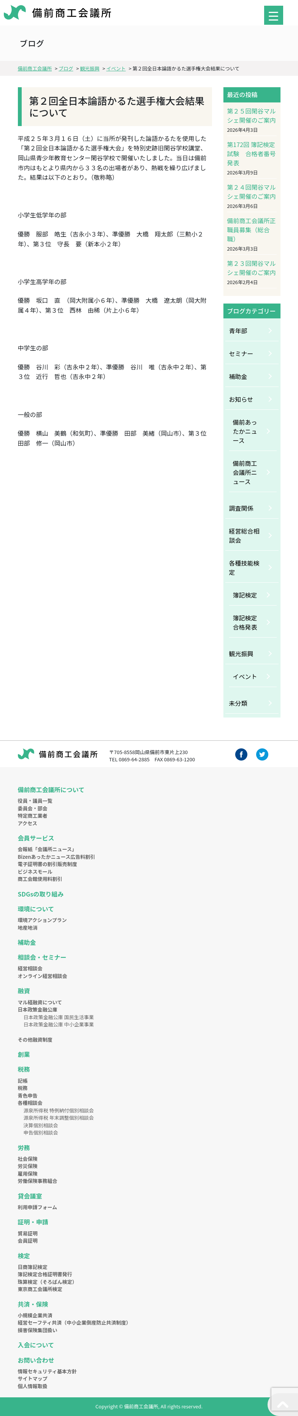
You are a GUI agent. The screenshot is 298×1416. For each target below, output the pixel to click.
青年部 (238, 330)
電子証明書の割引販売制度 (47, 864)
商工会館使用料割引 (40, 878)
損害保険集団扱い (37, 1330)
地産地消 (28, 927)
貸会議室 (30, 1195)
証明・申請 (33, 1221)
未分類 (238, 703)
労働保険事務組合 (37, 1180)
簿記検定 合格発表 (248, 622)
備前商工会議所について (51, 789)
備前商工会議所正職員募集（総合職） (251, 229)
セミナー (241, 353)
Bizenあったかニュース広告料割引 (56, 856)
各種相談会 (30, 1102)
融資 (24, 990)
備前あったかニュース (245, 431)
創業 (24, 1054)
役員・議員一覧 (35, 800)
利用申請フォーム (37, 1207)
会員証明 (28, 1240)
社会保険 (28, 1158)
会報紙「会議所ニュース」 (47, 849)
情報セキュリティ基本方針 (47, 1371)
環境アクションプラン (42, 920)
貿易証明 (28, 1233)
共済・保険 (33, 1304)
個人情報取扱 (33, 1386)
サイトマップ (33, 1378)
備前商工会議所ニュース (245, 472)
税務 (24, 1069)
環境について (36, 908)
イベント (245, 676)
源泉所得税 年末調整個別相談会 (59, 1117)
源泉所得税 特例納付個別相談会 (59, 1110)
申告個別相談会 (41, 1132)
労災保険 (28, 1166)
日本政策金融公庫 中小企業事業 (59, 1024)
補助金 (238, 376)
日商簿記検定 (33, 1267)
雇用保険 (28, 1173)
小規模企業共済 (35, 1315)
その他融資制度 (35, 1039)
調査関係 (241, 508)
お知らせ (241, 399)
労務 (24, 1147)
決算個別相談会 (41, 1125)
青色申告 (28, 1095)
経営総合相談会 (244, 535)
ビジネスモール (35, 871)
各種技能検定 (244, 567)
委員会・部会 (33, 808)
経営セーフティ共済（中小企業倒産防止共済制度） (74, 1322)
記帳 (23, 1080)
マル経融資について (40, 1002)
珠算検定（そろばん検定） (47, 1281)
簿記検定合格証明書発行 (45, 1274)
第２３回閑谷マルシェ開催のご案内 (251, 268)
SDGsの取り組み (41, 893)
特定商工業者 (33, 815)
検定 (24, 1255)
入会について (36, 1344)
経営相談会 (30, 968)
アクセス (27, 823)
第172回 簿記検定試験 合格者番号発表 (251, 153)
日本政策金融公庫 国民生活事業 (59, 1017)
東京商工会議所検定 (40, 1289)
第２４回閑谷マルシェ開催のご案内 (251, 191)
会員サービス (36, 837)
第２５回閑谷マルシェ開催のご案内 (251, 115)
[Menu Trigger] (273, 15)
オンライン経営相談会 (42, 976)
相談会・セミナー (42, 957)
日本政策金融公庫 (37, 1009)
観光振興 (241, 653)
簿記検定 (245, 594)
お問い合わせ (36, 1360)
